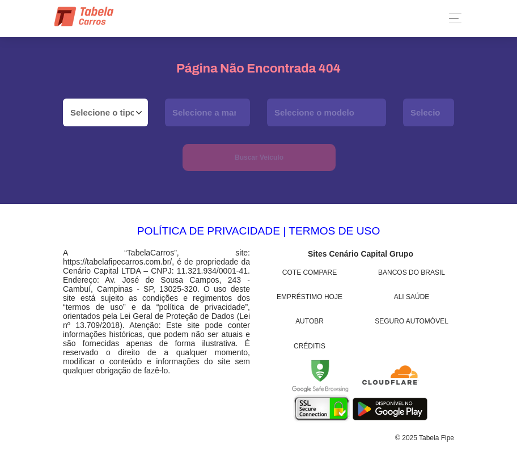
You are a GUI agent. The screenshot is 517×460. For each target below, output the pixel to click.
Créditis (309, 346)
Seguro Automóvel (411, 321)
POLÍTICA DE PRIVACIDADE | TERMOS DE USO (258, 231)
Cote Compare (309, 272)
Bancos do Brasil (411, 272)
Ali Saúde (412, 297)
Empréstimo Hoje (309, 297)
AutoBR (309, 321)
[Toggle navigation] (452, 18)
